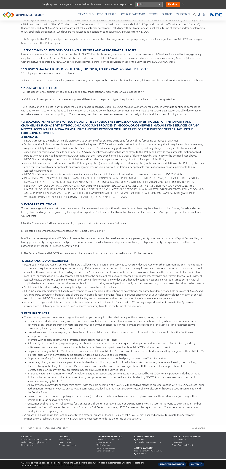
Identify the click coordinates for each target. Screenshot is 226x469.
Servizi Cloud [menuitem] (86, 14)
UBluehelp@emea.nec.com (147, 442)
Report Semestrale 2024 (182, 445)
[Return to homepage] (23, 15)
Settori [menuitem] (153, 14)
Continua (173, 4)
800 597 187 (141, 440)
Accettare (196, 464)
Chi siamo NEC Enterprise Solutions (36, 440)
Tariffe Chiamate (103, 445)
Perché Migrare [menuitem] (106, 14)
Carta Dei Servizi (179, 440)
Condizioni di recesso (106, 448)
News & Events (27, 445)
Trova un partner (66, 440)
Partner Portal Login (67, 445)
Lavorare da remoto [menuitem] (132, 14)
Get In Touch (34, 428)
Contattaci (198, 428)
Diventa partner (65, 442)
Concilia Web (177, 442)
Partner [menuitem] (167, 14)
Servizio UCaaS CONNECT (108, 440)
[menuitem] (199, 15)
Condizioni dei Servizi (106, 451)
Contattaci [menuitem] (182, 14)
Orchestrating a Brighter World (34, 442)
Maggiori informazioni (172, 464)
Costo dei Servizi (104, 442)
